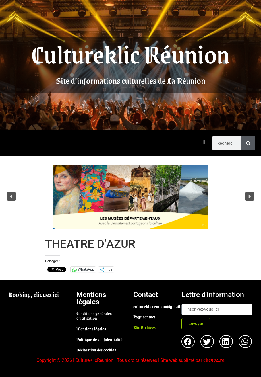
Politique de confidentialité (99, 339)
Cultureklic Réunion (130, 53)
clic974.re (214, 359)
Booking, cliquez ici (34, 294)
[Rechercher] (248, 143)
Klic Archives (144, 327)
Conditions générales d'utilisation (94, 315)
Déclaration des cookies (96, 349)
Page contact (144, 316)
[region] (130, 197)
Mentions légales (91, 328)
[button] (204, 142)
